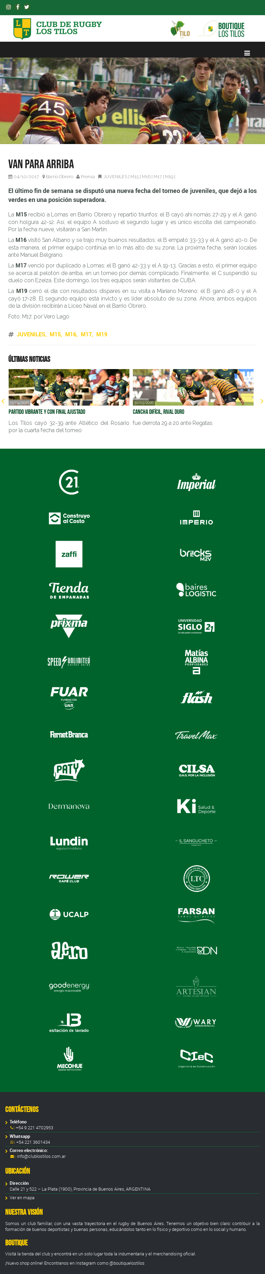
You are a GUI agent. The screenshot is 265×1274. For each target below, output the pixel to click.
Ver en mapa (22, 1198)
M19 (169, 176)
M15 (134, 176)
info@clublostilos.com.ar (41, 1156)
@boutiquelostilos (127, 1263)
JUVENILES (115, 176)
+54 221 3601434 (32, 1142)
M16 (146, 176)
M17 (158, 176)
